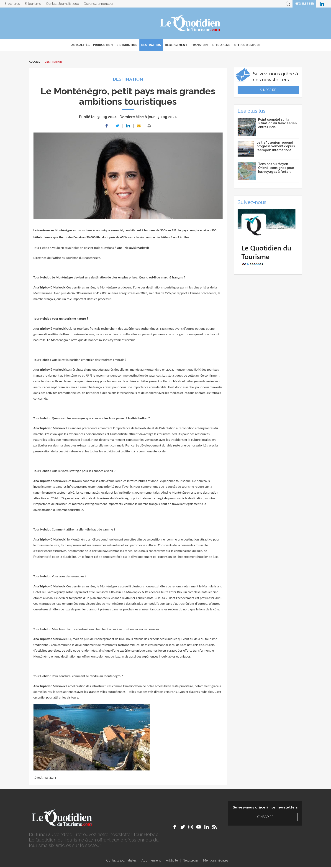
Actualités (80, 45)
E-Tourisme (221, 45)
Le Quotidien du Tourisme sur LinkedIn (321, 4)
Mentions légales (215, 860)
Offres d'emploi (247, 45)
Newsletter (304, 3)
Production (103, 45)
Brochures (12, 3)
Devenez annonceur (98, 3)
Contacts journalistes (121, 860)
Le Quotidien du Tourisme (190, 23)
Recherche (288, 4)
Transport (200, 45)
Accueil (34, 61)
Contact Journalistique (62, 3)
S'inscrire (268, 90)
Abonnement (151, 860)
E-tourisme (33, 3)
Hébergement (176, 45)
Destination (151, 45)
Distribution (127, 45)
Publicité (171, 860)
